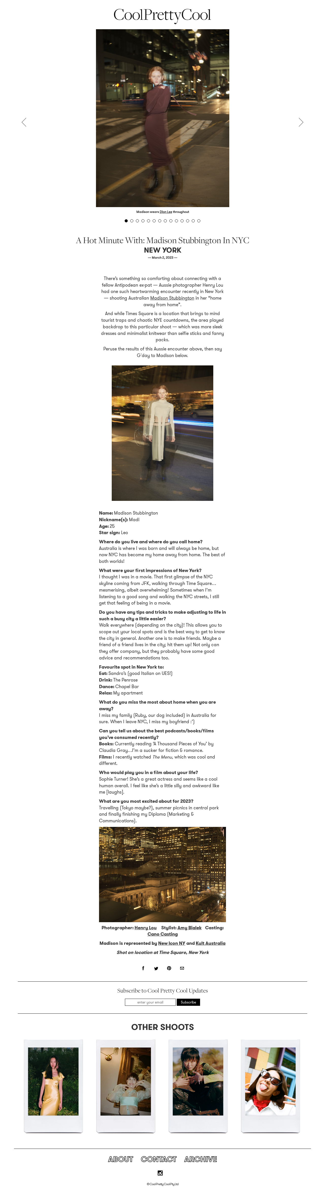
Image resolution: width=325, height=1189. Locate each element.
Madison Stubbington (172, 298)
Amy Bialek (189, 927)
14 (198, 220)
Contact (158, 1159)
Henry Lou (146, 927)
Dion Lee (166, 211)
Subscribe (188, 1002)
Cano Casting (163, 934)
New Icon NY (171, 943)
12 (187, 220)
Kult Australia (210, 943)
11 (182, 220)
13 (193, 220)
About (120, 1159)
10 (176, 220)
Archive (200, 1159)
